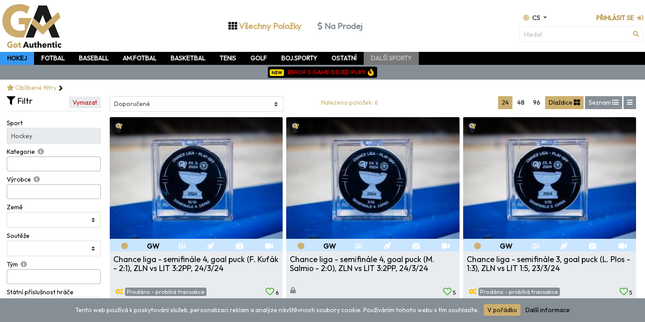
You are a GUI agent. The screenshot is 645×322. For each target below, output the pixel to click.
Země (15, 207)
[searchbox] (11, 164)
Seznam (604, 102)
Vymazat (85, 102)
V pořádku (502, 310)
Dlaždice (564, 102)
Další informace (547, 310)
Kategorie (21, 152)
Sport (15, 123)
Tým (12, 264)
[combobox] (54, 164)
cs (532, 18)
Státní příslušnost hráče (40, 292)
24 (505, 102)
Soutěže (18, 236)
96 (536, 102)
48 (521, 102)
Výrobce (19, 179)
